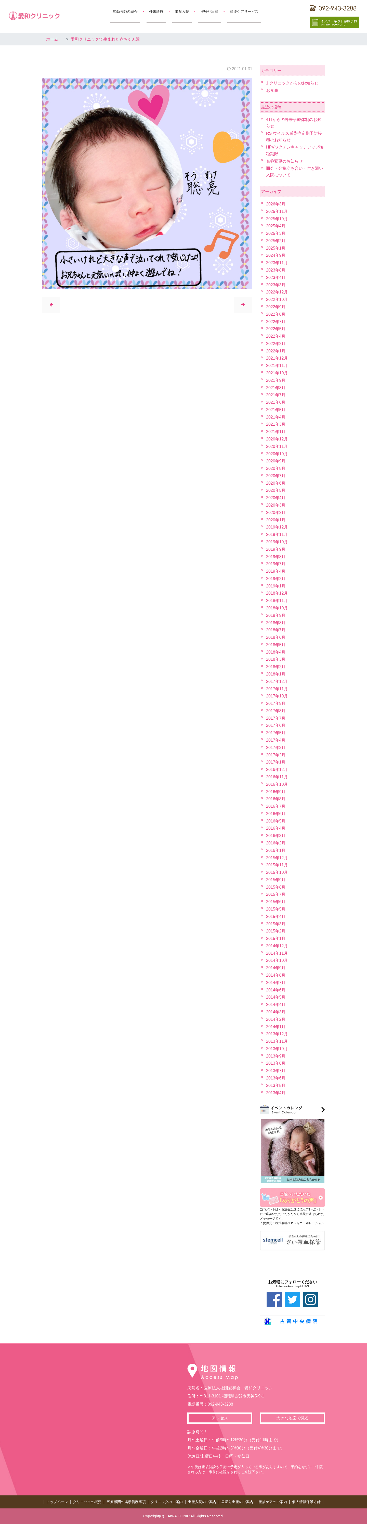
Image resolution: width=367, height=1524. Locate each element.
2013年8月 (276, 1063)
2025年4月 (276, 226)
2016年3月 (276, 835)
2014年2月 (276, 1019)
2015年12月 (277, 858)
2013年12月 (277, 1034)
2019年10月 (277, 542)
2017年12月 (277, 681)
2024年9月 (276, 255)
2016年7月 (276, 806)
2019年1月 (276, 586)
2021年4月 (276, 417)
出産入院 (182, 11)
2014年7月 (276, 982)
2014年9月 (276, 968)
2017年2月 (276, 755)
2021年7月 (276, 395)
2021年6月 (276, 402)
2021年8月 (276, 388)
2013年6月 (276, 1078)
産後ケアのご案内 (272, 1502)
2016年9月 (276, 792)
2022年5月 (276, 329)
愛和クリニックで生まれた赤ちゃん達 (105, 39)
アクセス (220, 1418)
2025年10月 (277, 219)
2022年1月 (276, 351)
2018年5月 (276, 645)
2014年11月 (277, 953)
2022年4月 (276, 336)
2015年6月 (276, 902)
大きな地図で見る (292, 1418)
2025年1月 (276, 248)
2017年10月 (277, 696)
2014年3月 (276, 1012)
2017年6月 (276, 725)
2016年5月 (276, 821)
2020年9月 (276, 461)
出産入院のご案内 (202, 1502)
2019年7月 (276, 564)
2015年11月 (277, 865)
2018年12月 (277, 593)
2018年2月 (276, 667)
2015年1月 (276, 938)
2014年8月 (276, 975)
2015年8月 (276, 887)
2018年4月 (276, 652)
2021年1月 (276, 431)
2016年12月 (277, 769)
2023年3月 (276, 285)
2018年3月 (276, 659)
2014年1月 (276, 1027)
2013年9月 (276, 1056)
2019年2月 (276, 578)
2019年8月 (276, 557)
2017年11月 (277, 689)
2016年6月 (276, 814)
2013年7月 (276, 1070)
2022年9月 (276, 307)
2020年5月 (276, 490)
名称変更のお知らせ (284, 161)
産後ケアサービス (244, 11)
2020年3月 (276, 505)
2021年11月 (277, 365)
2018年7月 (276, 630)
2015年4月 (276, 916)
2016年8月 (276, 799)
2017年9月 (276, 703)
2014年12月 (277, 946)
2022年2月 (276, 343)
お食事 (272, 90)
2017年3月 (276, 747)
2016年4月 (276, 828)
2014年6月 (276, 990)
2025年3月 (276, 233)
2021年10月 (277, 373)
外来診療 (156, 11)
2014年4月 (276, 1004)
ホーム (52, 39)
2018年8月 (276, 623)
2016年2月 (276, 843)
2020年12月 (277, 439)
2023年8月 (276, 270)
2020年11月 (277, 446)
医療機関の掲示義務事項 (126, 1502)
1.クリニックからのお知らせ (292, 83)
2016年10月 (277, 784)
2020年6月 (276, 483)
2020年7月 (276, 476)
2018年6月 (276, 637)
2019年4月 (276, 571)
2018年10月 (277, 608)
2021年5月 (276, 410)
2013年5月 (276, 1085)
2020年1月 (276, 520)
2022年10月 (277, 299)
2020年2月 (276, 512)
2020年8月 (276, 468)
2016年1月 (276, 850)
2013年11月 (277, 1041)
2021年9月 (276, 380)
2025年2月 (276, 241)
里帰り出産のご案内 (237, 1502)
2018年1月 (276, 674)
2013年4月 (276, 1093)
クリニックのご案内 (167, 1502)
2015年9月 (276, 880)
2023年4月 (276, 277)
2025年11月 (277, 211)
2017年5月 (276, 733)
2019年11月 (277, 534)
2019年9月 (276, 549)
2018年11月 (277, 600)
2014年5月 (276, 997)
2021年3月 (276, 424)
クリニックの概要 (87, 1502)
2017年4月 (276, 740)
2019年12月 (277, 527)
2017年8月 (276, 711)
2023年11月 (277, 263)
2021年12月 (277, 358)
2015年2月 (276, 931)
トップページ (57, 1502)
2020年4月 (276, 498)
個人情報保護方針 (306, 1502)
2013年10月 (277, 1049)
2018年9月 (276, 615)
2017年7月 (276, 718)
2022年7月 (276, 321)
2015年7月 (276, 894)
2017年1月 (276, 762)
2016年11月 (277, 777)
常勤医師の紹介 (125, 11)
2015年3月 (276, 924)
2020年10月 (277, 454)
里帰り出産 (209, 11)
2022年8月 (276, 314)
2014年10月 (277, 960)
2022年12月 (277, 292)
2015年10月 (277, 872)
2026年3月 (276, 204)
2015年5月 (276, 909)
